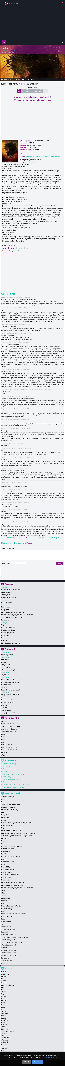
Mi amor (4, 705)
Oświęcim (4, 1014)
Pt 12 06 (41, 91)
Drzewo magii (6, 607)
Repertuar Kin (12, 717)
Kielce (3, 1003)
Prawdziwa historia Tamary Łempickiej (14, 914)
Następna (55, 538)
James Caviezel (31, 156)
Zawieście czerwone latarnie (10, 643)
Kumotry (4, 662)
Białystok (4, 972)
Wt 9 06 (27, 91)
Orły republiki (5, 592)
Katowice (4, 1000)
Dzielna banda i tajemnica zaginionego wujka (16, 823)
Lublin (3, 1007)
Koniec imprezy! (6, 700)
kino (12, 3)
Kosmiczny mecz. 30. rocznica (11, 590)
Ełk (2, 989)
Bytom (3, 978)
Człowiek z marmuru (8, 807)
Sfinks (3, 755)
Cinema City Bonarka (8, 724)
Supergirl (4, 708)
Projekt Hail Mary (7, 916)
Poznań (3, 1016)
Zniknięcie (4, 963)
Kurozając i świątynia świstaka (11, 856)
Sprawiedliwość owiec (8, 929)
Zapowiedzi (11, 649)
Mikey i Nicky (5, 610)
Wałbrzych (4, 1042)
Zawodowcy (5, 620)
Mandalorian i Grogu (8, 630)
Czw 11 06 (36, 91)
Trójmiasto (5, 1038)
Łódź (3, 1009)
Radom (3, 1018)
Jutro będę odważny (8, 627)
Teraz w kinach (13, 793)
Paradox (4, 752)
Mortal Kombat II (7, 877)
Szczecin (4, 1033)
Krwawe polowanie (7, 702)
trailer (27, 79)
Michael (3, 864)
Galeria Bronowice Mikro (9, 732)
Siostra (3, 924)
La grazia (4, 859)
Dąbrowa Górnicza (7, 985)
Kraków (4, 1005)
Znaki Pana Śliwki (7, 961)
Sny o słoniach (6, 667)
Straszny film (5, 595)
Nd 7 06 (19, 91)
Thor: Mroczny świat (8, 940)
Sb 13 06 (45, 91)
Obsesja (5, 771)
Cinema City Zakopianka (9, 729)
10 (44, 538)
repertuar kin (9, 79)
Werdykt (4, 640)
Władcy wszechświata (8, 597)
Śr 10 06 (31, 91)
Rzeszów (4, 1025)
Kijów (3, 737)
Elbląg (3, 987)
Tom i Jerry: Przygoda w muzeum (12, 617)
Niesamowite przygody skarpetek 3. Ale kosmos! (17, 615)
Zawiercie (4, 1049)
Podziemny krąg (6, 602)
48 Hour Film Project (8, 797)
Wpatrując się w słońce (9, 950)
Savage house (6, 665)
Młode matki (5, 635)
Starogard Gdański (7, 1031)
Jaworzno (4, 998)
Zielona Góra (5, 1051)
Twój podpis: (6, 563)
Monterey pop (6, 685)
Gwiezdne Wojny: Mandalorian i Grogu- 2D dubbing (18, 833)
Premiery (9, 584)
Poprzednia (10, 538)
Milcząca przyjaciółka (8, 632)
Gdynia (3, 994)
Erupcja (3, 625)
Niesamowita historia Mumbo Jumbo (13, 612)
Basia (3, 802)
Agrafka (3, 721)
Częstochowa (5, 983)
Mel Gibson (11, 52)
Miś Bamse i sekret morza (10, 875)
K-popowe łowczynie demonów (11, 846)
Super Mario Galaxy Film (9, 935)
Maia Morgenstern (42, 156)
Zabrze (3, 1047)
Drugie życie (5, 659)
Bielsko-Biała (5, 974)
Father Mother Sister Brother (11, 830)
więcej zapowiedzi (8, 713)
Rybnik (3, 1022)
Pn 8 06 (23, 91)
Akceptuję (37, 1062)
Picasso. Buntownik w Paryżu (11, 906)
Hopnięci (4, 841)
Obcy (3, 890)
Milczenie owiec (6, 872)
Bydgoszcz (5, 976)
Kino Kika (4, 739)
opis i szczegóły (19, 79)
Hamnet (4, 838)
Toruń (3, 1036)
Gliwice (3, 996)
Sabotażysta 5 (6, 922)
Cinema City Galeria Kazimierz (11, 726)
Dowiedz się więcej (50, 1057)
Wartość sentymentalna (9, 945)
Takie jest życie (6, 710)
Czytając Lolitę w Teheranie (10, 682)
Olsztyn (3, 1011)
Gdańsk (3, 992)
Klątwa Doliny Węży (7, 849)
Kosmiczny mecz (6, 851)
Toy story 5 (5, 675)
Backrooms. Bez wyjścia (9, 679)
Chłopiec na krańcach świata (10, 695)
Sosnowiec (4, 1029)
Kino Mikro (4, 742)
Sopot (3, 1027)
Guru (2, 697)
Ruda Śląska (5, 1020)
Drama (3, 812)
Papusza (4, 901)
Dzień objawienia (7, 655)
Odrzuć (26, 1062)
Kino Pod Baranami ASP (9, 747)
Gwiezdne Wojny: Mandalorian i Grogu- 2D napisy (17, 836)
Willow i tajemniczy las (8, 670)
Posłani (3, 911)
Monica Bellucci (55, 156)
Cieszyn (3, 981)
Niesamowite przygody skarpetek (15, 787)
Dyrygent (4, 820)
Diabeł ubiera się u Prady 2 (12, 779)
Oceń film (17, 251)
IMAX (3, 734)
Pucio (3, 919)
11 (48, 538)
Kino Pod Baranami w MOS (10, 750)
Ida (2, 843)
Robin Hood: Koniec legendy (10, 690)
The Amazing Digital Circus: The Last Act (16, 784)
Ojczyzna (4, 687)
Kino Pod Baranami (7, 745)
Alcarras (4, 799)
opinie (32, 79)
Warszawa (4, 1040)
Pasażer (4, 638)
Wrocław (4, 1044)
